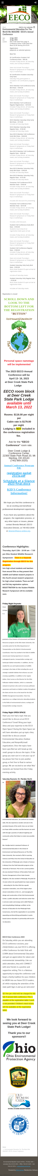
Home (4, 1147)
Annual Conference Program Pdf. (19, 466)
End (3, 40)
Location (5, 41)
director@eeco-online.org (19, 531)
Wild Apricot (20, 1170)
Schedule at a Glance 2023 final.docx (19, 482)
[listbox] (27, 27)
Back (4, 27)
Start (4, 38)
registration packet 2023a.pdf (19, 474)
